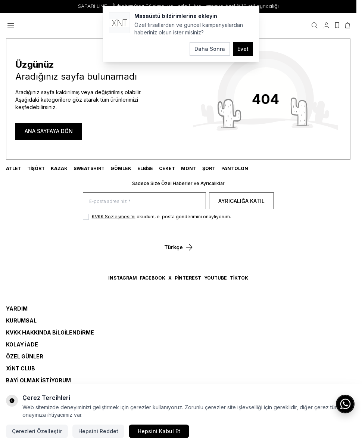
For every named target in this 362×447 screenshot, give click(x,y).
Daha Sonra (209, 49)
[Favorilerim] (337, 25)
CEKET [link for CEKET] (167, 168)
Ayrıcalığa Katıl (241, 201)
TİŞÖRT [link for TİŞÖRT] (36, 168)
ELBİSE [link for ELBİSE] (145, 168)
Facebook (152, 278)
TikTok (239, 278)
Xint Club (20, 368)
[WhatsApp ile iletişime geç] (345, 404)
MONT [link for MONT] (188, 168)
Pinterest (188, 278)
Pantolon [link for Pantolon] (234, 168)
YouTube (215, 278)
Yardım (17, 308)
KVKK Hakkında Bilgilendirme (50, 332)
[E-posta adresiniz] (144, 200)
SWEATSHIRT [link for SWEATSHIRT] (89, 168)
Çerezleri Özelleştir (37, 431)
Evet (243, 49)
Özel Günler (24, 356)
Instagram (122, 278)
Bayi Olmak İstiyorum (38, 380)
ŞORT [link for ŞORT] (208, 168)
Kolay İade (22, 344)
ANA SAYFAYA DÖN (49, 131)
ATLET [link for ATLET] (13, 168)
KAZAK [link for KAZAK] (59, 168)
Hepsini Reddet (98, 431)
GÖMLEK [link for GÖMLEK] (120, 168)
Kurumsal (21, 320)
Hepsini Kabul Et (159, 431)
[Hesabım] (326, 25)
